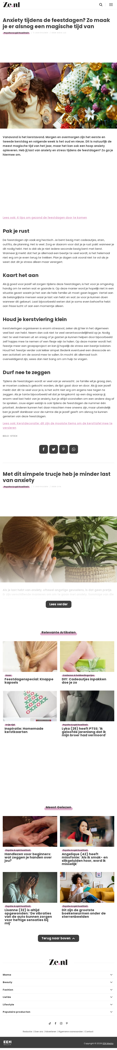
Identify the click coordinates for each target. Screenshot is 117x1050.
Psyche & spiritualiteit (16, 32)
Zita (59, 486)
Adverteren (50, 1031)
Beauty (7, 982)
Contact (89, 1031)
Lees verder (58, 604)
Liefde (7, 997)
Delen (43, 449)
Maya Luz (61, 33)
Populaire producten (16, 1012)
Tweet (53, 449)
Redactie (27, 1031)
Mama (7, 974)
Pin (63, 449)
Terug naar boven (56, 938)
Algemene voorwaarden (70, 1031)
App (73, 449)
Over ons (38, 1031)
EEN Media (108, 1043)
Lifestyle (8, 1004)
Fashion (8, 989)
